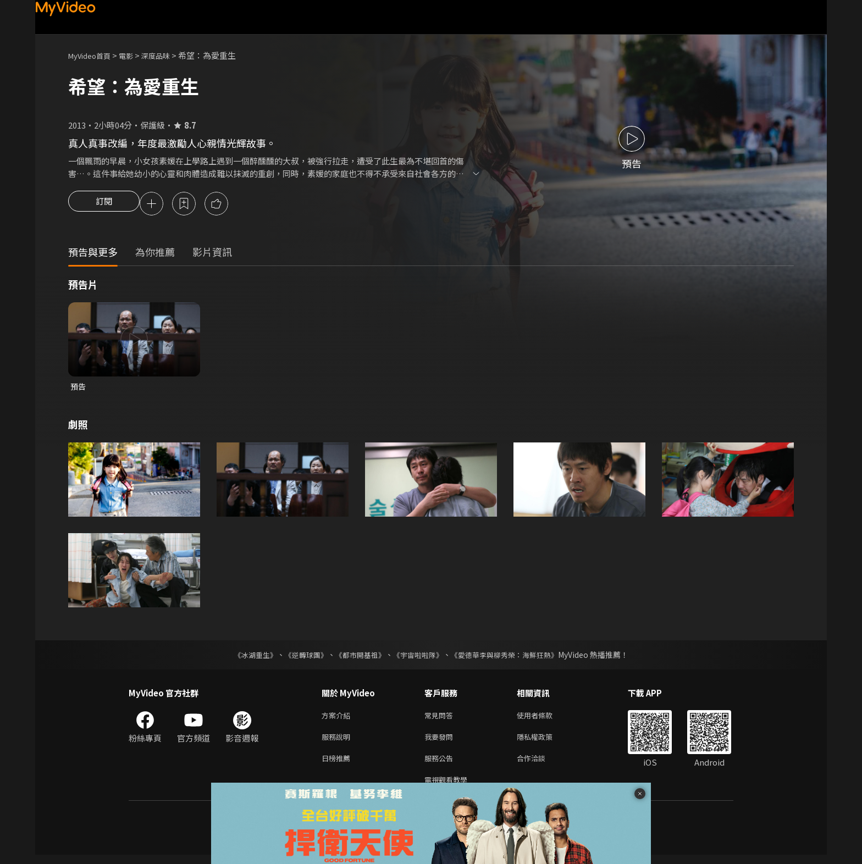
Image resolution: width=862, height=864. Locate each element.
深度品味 (167, 55)
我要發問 (440, 741)
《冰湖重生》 (246, 657)
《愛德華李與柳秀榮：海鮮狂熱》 (511, 657)
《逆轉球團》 (300, 657)
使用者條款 (544, 718)
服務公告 (440, 765)
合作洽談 (539, 765)
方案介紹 (338, 718)
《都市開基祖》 (357, 657)
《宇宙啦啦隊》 (419, 657)
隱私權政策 (544, 741)
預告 (78, 388)
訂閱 (104, 204)
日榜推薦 (338, 765)
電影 (134, 55)
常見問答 (440, 718)
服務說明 (338, 741)
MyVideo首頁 (93, 55)
